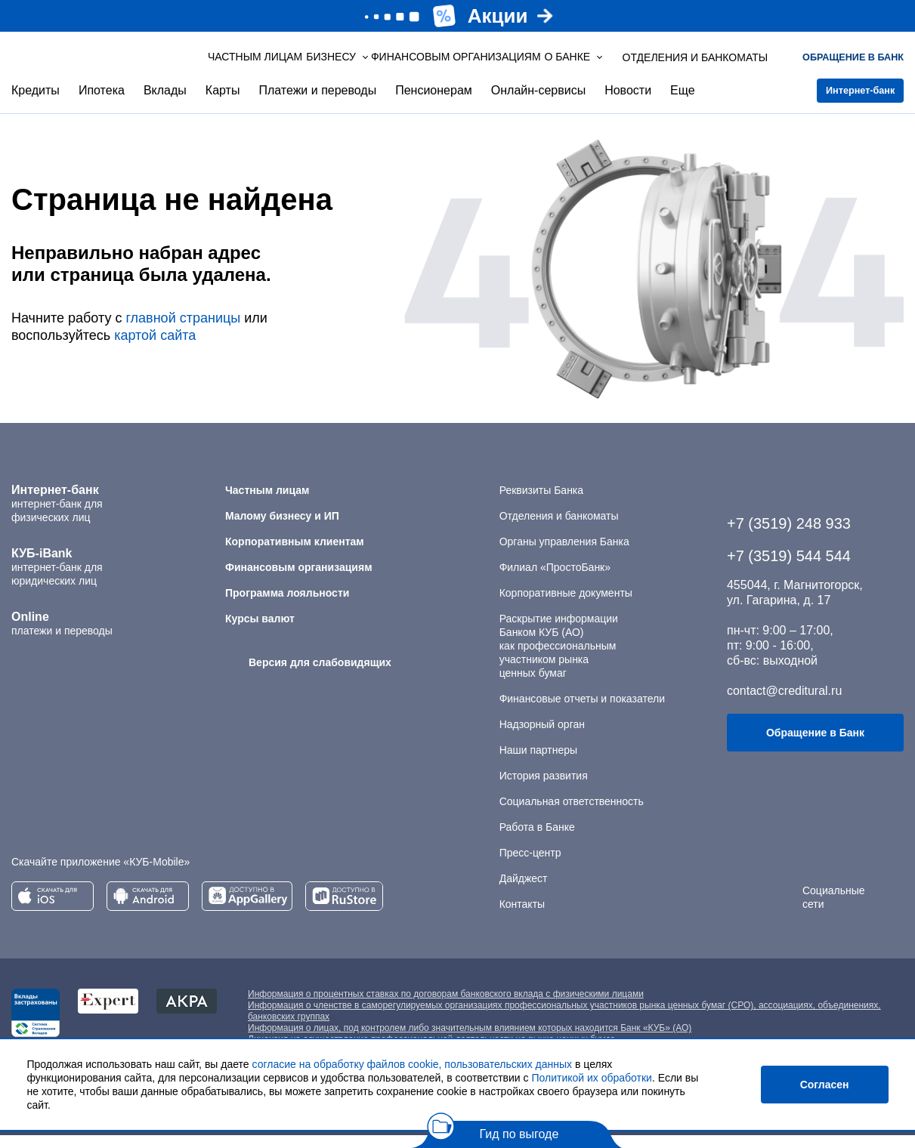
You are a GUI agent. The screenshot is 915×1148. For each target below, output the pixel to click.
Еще (682, 103)
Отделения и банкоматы (559, 529)
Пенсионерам (433, 103)
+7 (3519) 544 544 (789, 568)
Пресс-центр (530, 865)
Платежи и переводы (317, 103)
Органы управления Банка (564, 554)
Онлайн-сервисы (538, 103)
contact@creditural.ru (784, 703)
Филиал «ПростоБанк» (555, 580)
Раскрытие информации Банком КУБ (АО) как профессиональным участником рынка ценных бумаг (558, 658)
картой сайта (155, 348)
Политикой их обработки (591, 1078)
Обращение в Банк (815, 745)
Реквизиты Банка (541, 503)
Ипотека (102, 103)
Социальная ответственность (571, 814)
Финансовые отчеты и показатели (582, 711)
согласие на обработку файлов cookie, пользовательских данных (412, 1064)
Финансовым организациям (414, 63)
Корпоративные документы (565, 606)
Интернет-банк (847, 103)
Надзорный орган (542, 737)
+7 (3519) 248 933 (789, 536)
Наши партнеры (538, 763)
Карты (223, 103)
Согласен (824, 1085)
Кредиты (35, 103)
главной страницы (182, 330)
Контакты (522, 917)
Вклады (165, 103)
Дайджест (523, 891)
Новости (627, 103)
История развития (543, 788)
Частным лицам (234, 63)
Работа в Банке (537, 840)
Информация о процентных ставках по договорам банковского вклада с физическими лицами (446, 1006)
